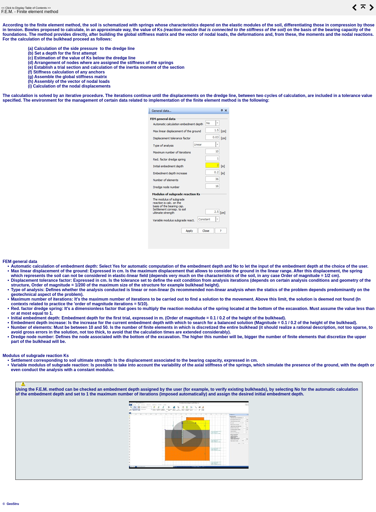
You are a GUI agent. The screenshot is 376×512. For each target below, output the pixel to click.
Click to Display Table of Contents (26, 7)
